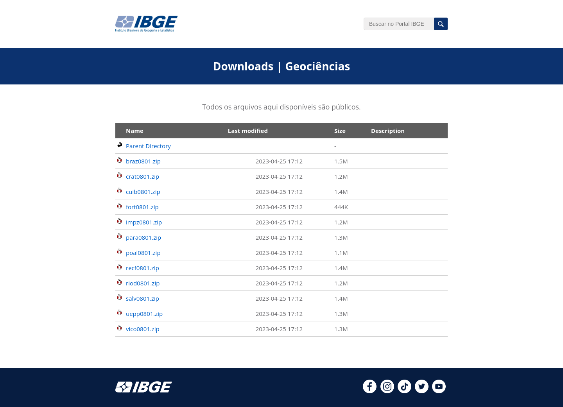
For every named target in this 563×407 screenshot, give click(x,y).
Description (388, 130)
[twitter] (422, 391)
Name (134, 130)
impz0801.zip (144, 222)
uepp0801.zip (144, 313)
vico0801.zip (143, 329)
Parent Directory (148, 146)
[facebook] (370, 391)
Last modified (248, 130)
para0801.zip (143, 237)
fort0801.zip (142, 207)
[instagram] (387, 391)
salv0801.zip (142, 298)
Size (340, 130)
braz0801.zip (143, 161)
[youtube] (439, 391)
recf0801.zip (142, 268)
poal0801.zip (143, 252)
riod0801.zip (143, 283)
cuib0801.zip (143, 191)
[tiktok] (404, 391)
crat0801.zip (142, 176)
